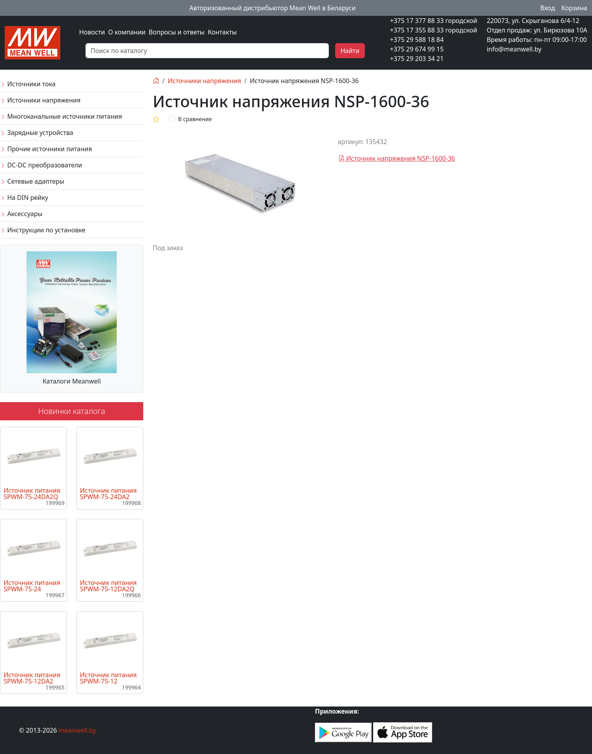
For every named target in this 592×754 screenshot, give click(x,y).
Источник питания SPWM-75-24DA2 (108, 493)
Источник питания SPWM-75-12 (108, 678)
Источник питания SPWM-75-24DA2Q (32, 493)
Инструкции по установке (42, 230)
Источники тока (27, 84)
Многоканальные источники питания (61, 116)
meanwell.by (77, 730)
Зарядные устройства (36, 132)
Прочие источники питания (46, 148)
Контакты (222, 32)
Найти (349, 50)
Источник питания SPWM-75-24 (32, 585)
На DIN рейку (24, 197)
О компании (127, 32)
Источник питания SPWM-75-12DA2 (32, 678)
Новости (92, 32)
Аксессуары (21, 213)
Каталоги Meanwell (71, 381)
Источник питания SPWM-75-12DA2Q (108, 585)
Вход (547, 8)
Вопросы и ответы (177, 32)
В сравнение (195, 119)
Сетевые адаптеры (32, 181)
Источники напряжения (40, 100)
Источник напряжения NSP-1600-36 (396, 158)
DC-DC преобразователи (41, 165)
